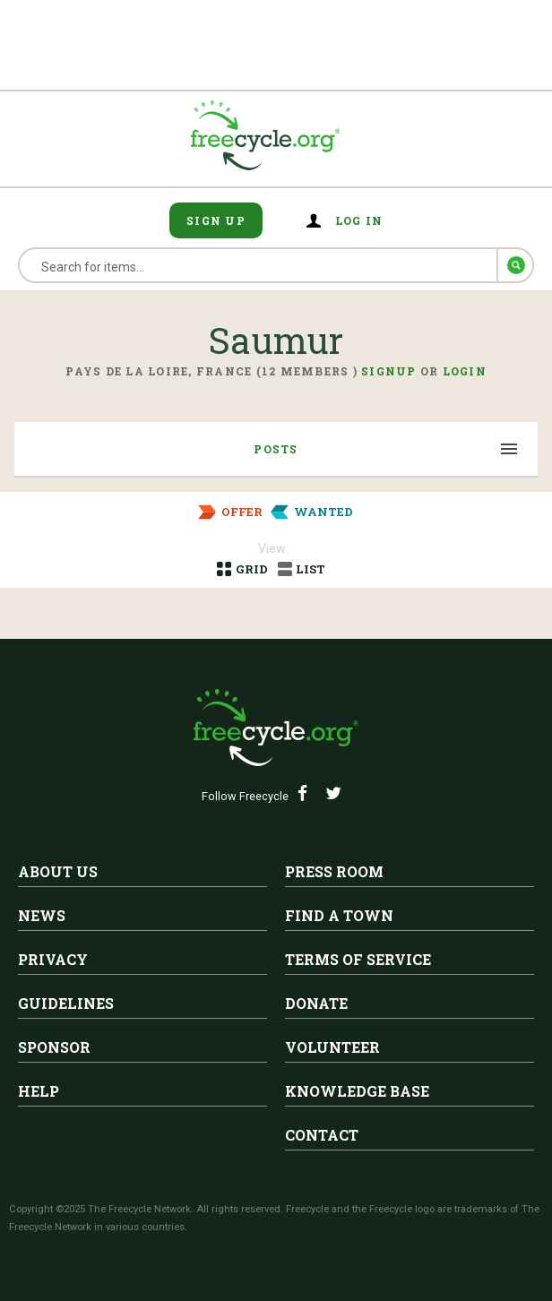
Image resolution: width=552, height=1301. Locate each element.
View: (273, 548)
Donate (316, 1003)
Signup (389, 371)
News (41, 915)
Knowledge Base (357, 1090)
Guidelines (66, 1003)
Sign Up (216, 220)
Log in (359, 220)
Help (38, 1090)
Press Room (334, 871)
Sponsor (54, 1047)
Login (465, 371)
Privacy (53, 959)
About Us (58, 871)
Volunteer (332, 1047)
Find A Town (339, 915)
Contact (321, 1134)
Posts (276, 449)
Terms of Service (358, 959)
